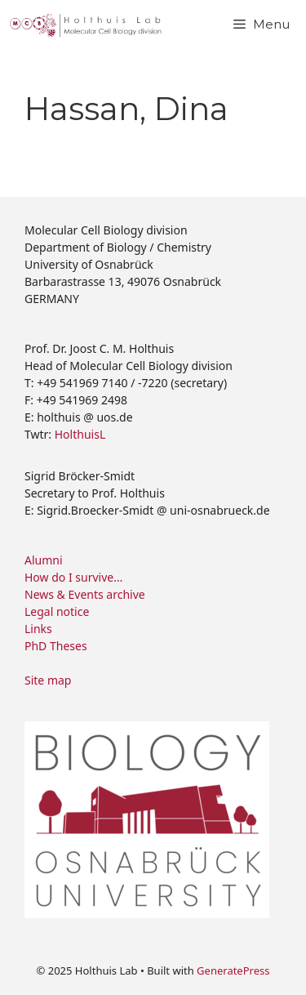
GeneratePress (233, 970)
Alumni (43, 560)
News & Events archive (84, 594)
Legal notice (56, 611)
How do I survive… (73, 577)
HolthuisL (80, 434)
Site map (47, 680)
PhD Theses (55, 646)
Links (38, 628)
